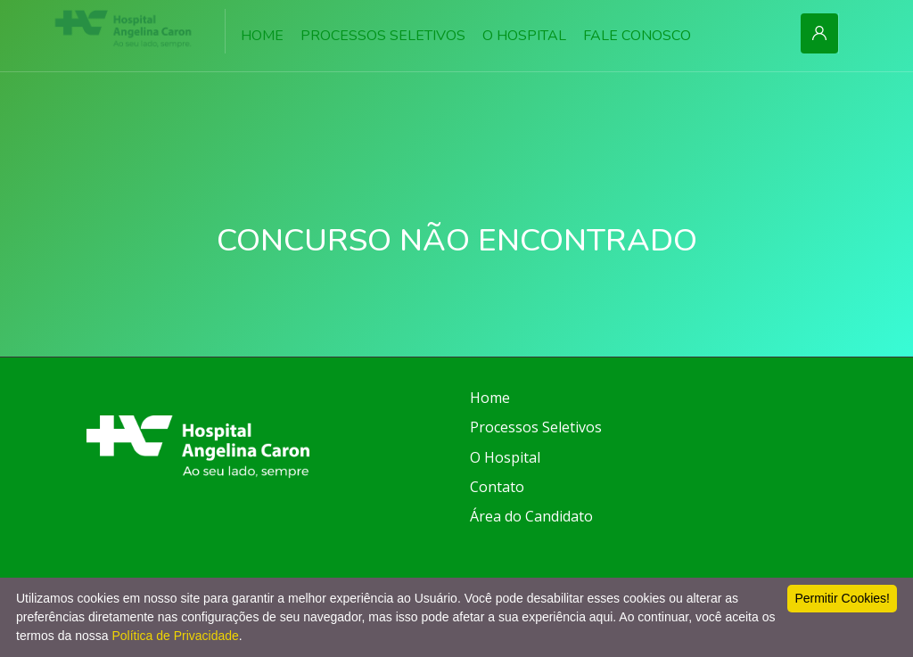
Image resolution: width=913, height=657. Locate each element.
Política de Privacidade (174, 635)
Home (490, 397)
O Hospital (505, 457)
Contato (497, 487)
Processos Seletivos (536, 427)
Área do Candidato (531, 516)
